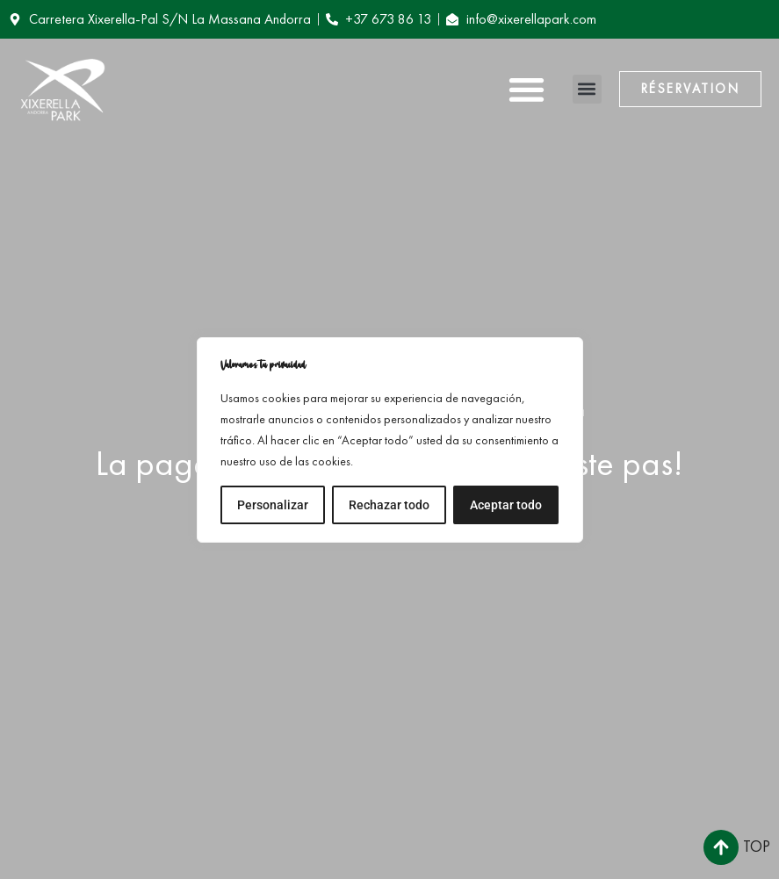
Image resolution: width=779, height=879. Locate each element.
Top (756, 846)
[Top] (721, 847)
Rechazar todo (389, 505)
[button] (526, 89)
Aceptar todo (506, 505)
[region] (390, 440)
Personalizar (272, 505)
